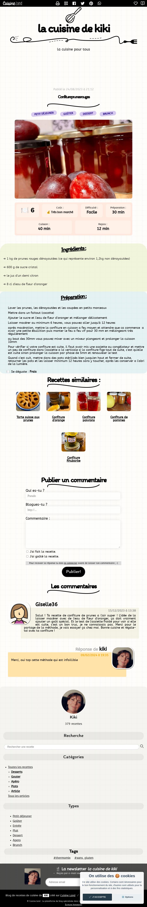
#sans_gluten (83, 858)
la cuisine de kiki (73, 29)
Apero (17, 840)
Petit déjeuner (22, 816)
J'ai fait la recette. (41, 551)
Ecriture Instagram (73, 905)
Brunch (17, 845)
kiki (46, 895)
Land (67, 895)
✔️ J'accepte (97, 897)
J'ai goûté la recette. (42, 556)
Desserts (16, 772)
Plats (14, 786)
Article (15, 791)
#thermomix (62, 858)
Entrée (17, 825)
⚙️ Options (127, 897)
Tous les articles (18, 796)
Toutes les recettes (20, 767)
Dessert (18, 835)
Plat (15, 830)
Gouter (15, 776)
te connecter (70, 563)
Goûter (17, 821)
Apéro (15, 781)
